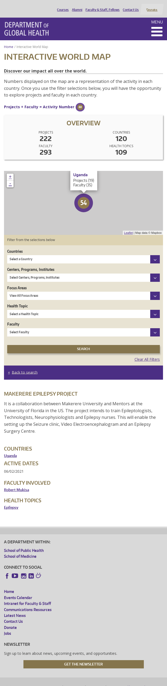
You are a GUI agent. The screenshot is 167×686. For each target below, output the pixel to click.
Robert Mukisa (16, 484)
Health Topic (17, 299)
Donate (151, 6)
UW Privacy (74, 681)
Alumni (76, 6)
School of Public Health (24, 544)
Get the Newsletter (83, 658)
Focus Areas (17, 281)
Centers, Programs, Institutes (30, 263)
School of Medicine (20, 550)
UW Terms (95, 681)
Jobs (7, 627)
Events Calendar (18, 591)
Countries (15, 245)
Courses (62, 6)
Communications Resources (28, 603)
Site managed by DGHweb (127, 681)
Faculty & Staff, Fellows (101, 6)
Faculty (13, 318)
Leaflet (128, 226)
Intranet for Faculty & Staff (27, 597)
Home (8, 40)
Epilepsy (11, 501)
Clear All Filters (147, 352)
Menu (157, 15)
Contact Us (130, 6)
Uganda (10, 449)
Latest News (15, 609)
